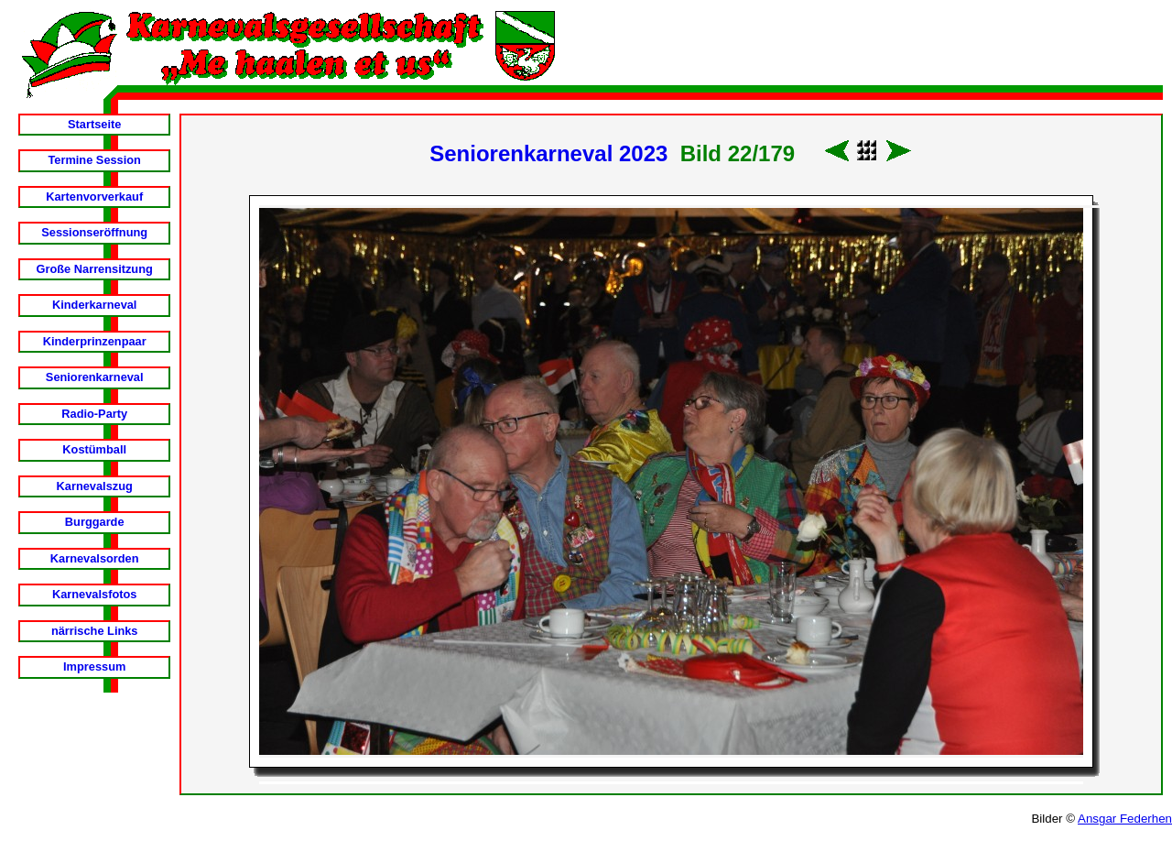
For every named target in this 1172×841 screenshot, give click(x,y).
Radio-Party (94, 413)
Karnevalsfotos (94, 594)
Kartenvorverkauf (94, 196)
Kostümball (94, 449)
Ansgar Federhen (1125, 818)
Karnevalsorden (94, 558)
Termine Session (94, 160)
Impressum (94, 666)
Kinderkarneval (94, 304)
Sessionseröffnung (94, 232)
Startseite (94, 124)
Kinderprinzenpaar (94, 341)
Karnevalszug (95, 486)
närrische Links (94, 631)
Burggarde (95, 522)
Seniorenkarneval (95, 377)
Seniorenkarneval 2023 (548, 153)
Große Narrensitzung (95, 269)
